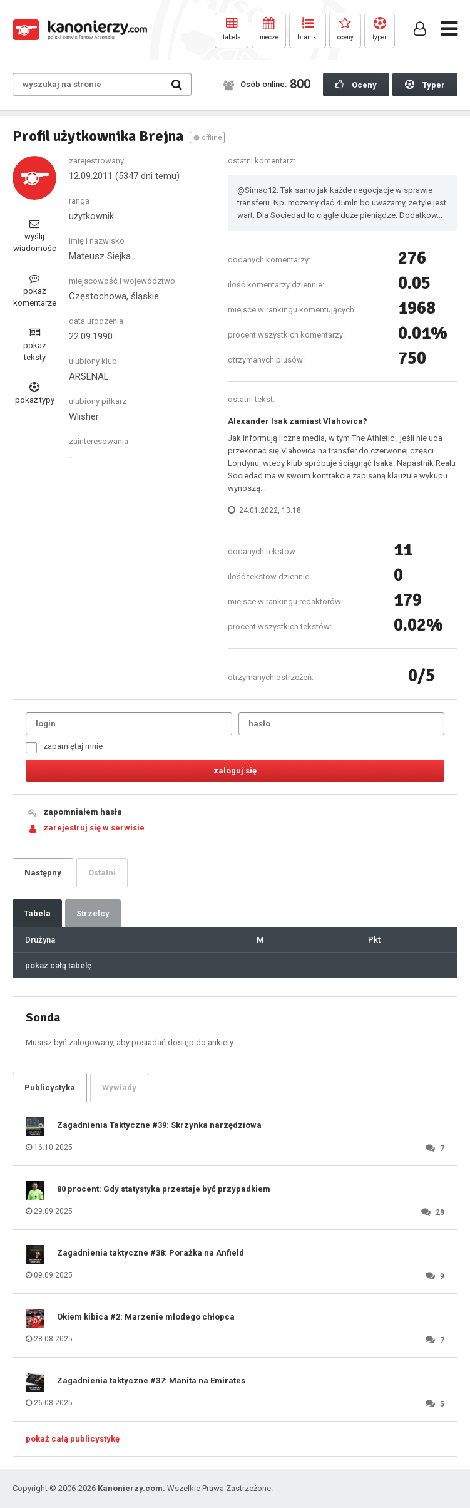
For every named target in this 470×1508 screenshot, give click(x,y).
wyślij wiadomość (34, 236)
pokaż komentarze (34, 290)
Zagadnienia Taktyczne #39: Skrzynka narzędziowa (159, 1125)
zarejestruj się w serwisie (94, 827)
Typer (425, 85)
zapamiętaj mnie (64, 747)
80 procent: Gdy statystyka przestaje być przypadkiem (163, 1189)
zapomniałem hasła (82, 812)
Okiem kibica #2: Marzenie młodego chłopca (146, 1316)
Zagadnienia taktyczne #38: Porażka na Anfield (150, 1253)
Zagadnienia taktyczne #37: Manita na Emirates (151, 1380)
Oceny (356, 85)
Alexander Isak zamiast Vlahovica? (297, 421)
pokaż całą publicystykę (73, 1438)
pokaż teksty (34, 345)
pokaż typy (34, 393)
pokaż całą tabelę (58, 965)
